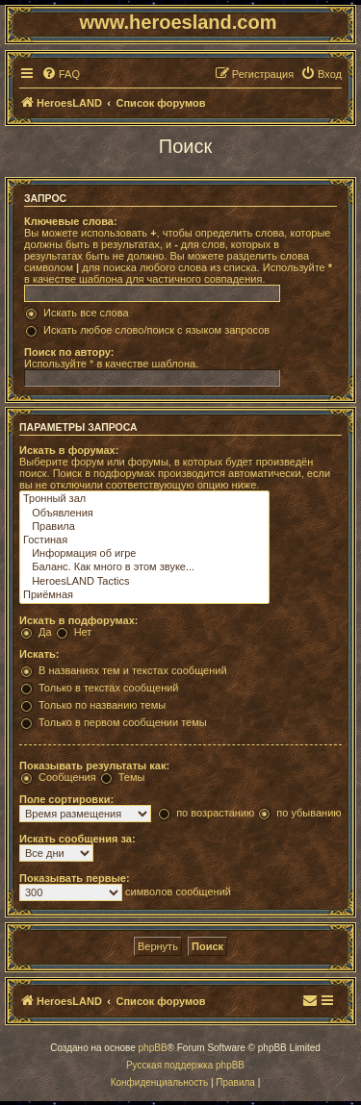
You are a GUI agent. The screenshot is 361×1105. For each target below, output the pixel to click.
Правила (144, 527)
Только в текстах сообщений (109, 687)
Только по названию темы (102, 705)
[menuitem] (60, 74)
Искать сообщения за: (77, 838)
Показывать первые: (74, 878)
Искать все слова (86, 312)
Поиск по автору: (69, 352)
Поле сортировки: (66, 799)
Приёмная (144, 595)
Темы (131, 777)
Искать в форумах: (68, 450)
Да (45, 632)
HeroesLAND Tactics (144, 582)
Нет (83, 632)
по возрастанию (215, 812)
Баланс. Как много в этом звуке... (144, 567)
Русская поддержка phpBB (185, 1065)
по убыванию (308, 812)
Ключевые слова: (70, 221)
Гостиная (144, 540)
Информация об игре (144, 554)
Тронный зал (144, 499)
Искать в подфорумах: (79, 620)
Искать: (39, 654)
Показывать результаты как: (94, 765)
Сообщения (67, 777)
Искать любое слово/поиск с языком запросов (156, 330)
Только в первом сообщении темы (123, 722)
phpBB (153, 1047)
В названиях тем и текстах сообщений (133, 670)
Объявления (144, 513)
